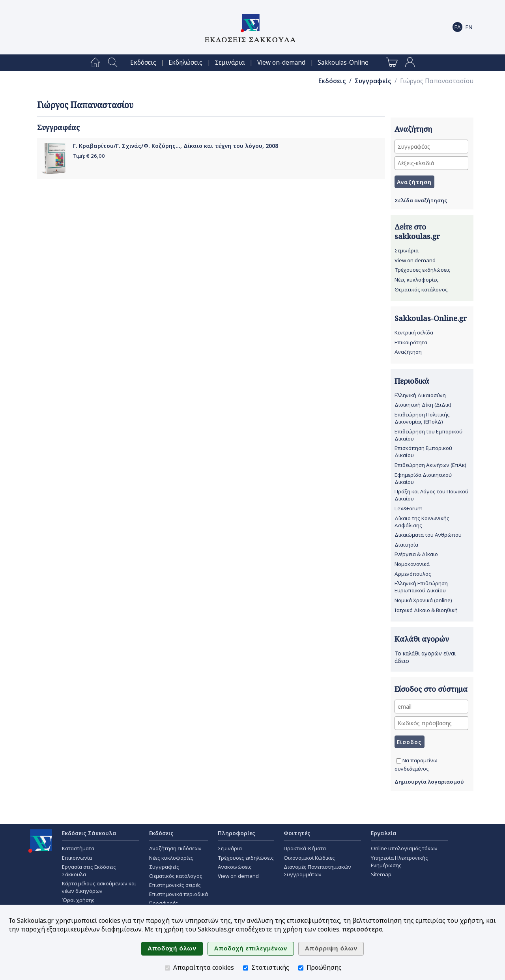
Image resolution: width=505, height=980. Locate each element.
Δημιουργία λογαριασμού (429, 781)
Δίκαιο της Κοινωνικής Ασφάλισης (422, 522)
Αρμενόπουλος (413, 573)
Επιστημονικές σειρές (175, 885)
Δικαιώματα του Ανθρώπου (428, 534)
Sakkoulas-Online (343, 62)
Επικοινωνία (77, 857)
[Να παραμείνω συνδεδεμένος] (398, 760)
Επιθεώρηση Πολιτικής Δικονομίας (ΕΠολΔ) (422, 418)
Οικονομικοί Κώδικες (309, 857)
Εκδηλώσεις (185, 62)
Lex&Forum (409, 508)
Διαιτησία (406, 544)
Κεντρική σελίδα (414, 332)
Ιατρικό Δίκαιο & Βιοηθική (426, 610)
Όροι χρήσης (78, 899)
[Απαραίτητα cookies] (167, 968)
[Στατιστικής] (245, 968)
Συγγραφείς (373, 81)
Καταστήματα (78, 848)
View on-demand (281, 62)
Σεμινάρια (230, 62)
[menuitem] (95, 63)
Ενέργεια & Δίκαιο (416, 554)
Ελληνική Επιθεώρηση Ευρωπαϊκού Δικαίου (421, 587)
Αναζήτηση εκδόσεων (175, 848)
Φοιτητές (297, 833)
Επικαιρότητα (411, 342)
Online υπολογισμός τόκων (404, 848)
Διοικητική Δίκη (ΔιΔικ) (423, 404)
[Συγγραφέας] (431, 146)
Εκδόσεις (143, 62)
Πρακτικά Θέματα (305, 848)
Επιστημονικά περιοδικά (178, 894)
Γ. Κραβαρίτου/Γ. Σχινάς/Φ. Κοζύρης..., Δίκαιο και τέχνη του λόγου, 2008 (175, 145)
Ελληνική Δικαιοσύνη (420, 395)
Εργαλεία (384, 833)
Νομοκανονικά (412, 563)
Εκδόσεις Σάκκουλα (89, 833)
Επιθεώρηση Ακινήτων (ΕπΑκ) (430, 465)
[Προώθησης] (300, 968)
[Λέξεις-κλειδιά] (431, 163)
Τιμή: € (89, 155)
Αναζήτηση (408, 351)
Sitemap (381, 874)
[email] (431, 706)
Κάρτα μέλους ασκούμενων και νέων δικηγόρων (99, 887)
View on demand (415, 260)
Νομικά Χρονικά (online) (423, 600)
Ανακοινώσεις (235, 866)
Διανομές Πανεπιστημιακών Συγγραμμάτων (317, 870)
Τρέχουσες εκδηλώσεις (423, 269)
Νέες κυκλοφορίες (417, 279)
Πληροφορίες (236, 833)
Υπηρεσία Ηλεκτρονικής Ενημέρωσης (399, 861)
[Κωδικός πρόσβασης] (431, 723)
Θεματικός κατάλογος (421, 289)
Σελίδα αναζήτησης (421, 200)
